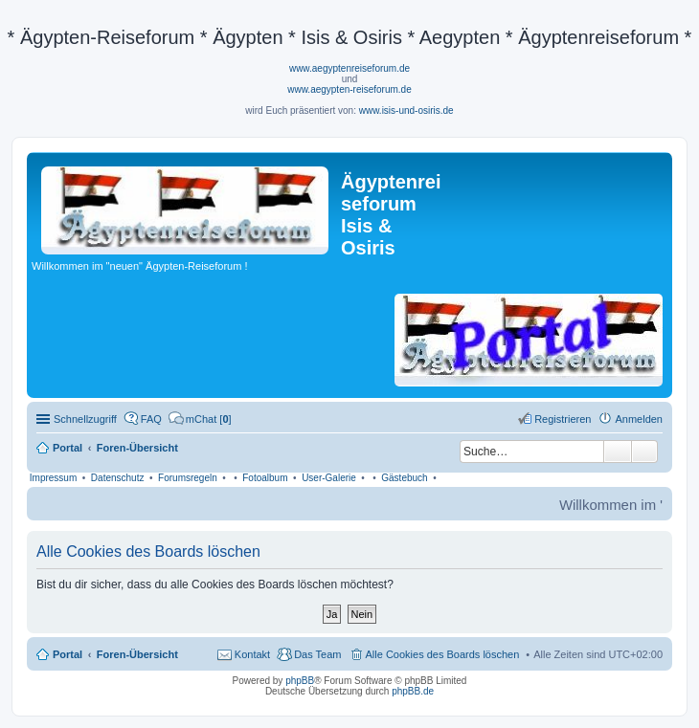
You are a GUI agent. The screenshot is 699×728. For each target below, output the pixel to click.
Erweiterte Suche (645, 451)
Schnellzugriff (85, 419)
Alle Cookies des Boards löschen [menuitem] (443, 654)
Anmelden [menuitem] (639, 419)
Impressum (53, 478)
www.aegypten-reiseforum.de (349, 89)
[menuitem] (200, 419)
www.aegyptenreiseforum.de (349, 68)
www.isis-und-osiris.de (406, 110)
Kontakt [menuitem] (252, 654)
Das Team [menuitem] (317, 654)
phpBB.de (413, 691)
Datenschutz (118, 478)
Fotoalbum (264, 478)
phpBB (299, 680)
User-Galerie (329, 478)
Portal (67, 447)
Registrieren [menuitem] (562, 419)
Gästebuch (404, 478)
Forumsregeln (187, 478)
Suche (617, 451)
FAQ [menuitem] (151, 419)
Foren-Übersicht (137, 654)
